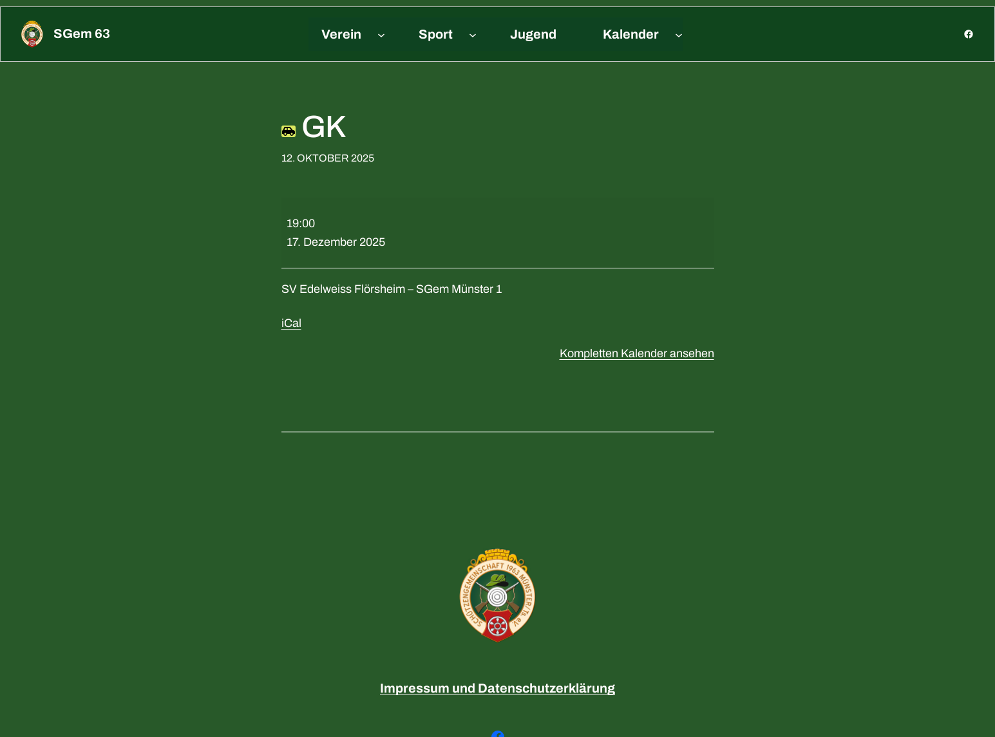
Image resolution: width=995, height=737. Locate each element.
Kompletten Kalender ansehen (637, 353)
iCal (291, 323)
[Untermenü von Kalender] (679, 34)
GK (313, 127)
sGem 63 (81, 33)
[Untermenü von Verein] (381, 34)
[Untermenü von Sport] (473, 34)
